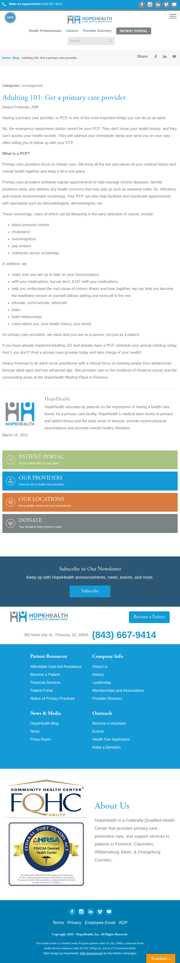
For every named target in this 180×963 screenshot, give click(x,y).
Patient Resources (48, 656)
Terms (58, 922)
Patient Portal (133, 31)
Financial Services (45, 683)
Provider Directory (97, 31)
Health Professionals (45, 31)
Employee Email (100, 922)
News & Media (45, 713)
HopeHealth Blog (44, 723)
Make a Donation (106, 747)
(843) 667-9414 (32, 4)
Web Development (91, 953)
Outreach (102, 713)
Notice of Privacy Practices (52, 698)
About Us (100, 667)
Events (98, 731)
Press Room (40, 739)
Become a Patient (149, 617)
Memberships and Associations (118, 691)
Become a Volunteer (109, 723)
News (35, 731)
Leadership (101, 683)
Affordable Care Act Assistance (56, 667)
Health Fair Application (111, 739)
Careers (72, 31)
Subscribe (90, 591)
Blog (16, 58)
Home (6, 58)
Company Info (107, 656)
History (98, 675)
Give (10, 17)
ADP (123, 922)
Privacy (74, 922)
